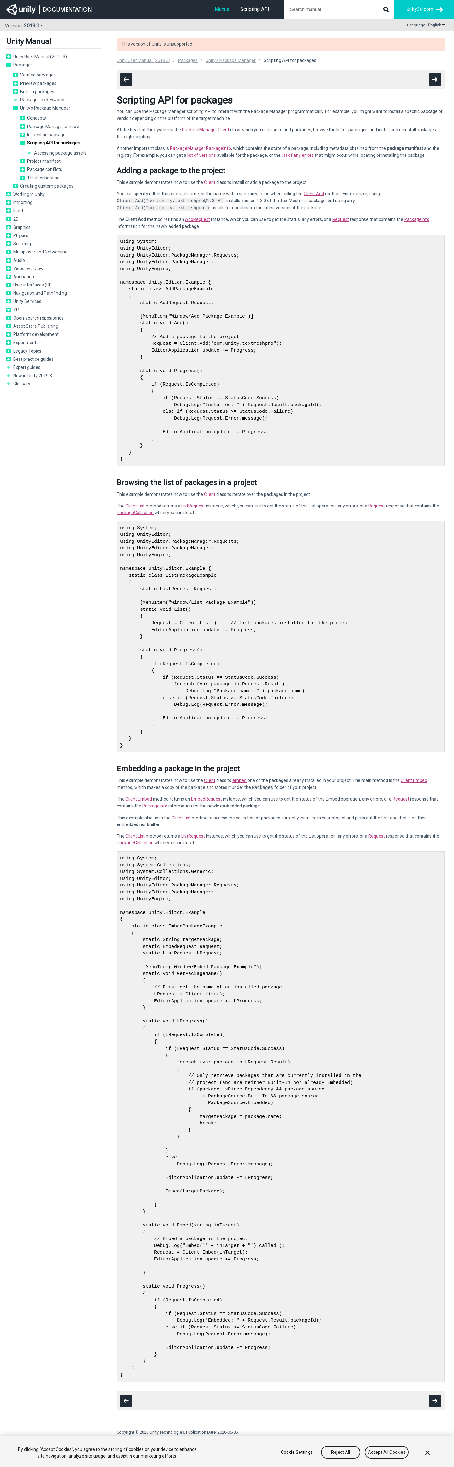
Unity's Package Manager (45, 107)
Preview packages (38, 83)
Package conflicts (44, 169)
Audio (19, 260)
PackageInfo (416, 219)
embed (239, 780)
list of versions (201, 155)
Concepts (36, 118)
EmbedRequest (206, 798)
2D (16, 219)
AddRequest (197, 219)
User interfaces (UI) (32, 284)
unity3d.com (420, 9)
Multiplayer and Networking (40, 251)
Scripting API (254, 9)
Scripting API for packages (53, 142)
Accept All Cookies (387, 1452)
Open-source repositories (38, 317)
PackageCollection (135, 512)
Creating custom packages (46, 186)
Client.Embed (414, 780)
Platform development (36, 334)
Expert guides (26, 367)
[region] (227, 1451)
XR (16, 309)
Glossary (21, 383)
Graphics (22, 227)
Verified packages (38, 74)
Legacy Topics (27, 351)
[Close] (427, 1453)
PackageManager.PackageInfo (200, 148)
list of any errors (298, 155)
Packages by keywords (43, 99)
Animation (23, 276)
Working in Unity (29, 194)
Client (209, 182)
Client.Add (314, 193)
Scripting (22, 243)
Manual (222, 9)
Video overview (28, 268)
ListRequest (193, 505)
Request (340, 219)
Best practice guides (33, 359)
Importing (22, 202)
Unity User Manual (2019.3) (40, 56)
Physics (20, 235)
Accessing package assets (60, 153)
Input (18, 210)
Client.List (135, 505)
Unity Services (27, 301)
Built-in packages (37, 91)
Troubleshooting (43, 177)
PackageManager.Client (205, 129)
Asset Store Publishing (35, 326)
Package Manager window (53, 126)
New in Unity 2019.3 (32, 375)
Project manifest (44, 161)
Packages (23, 64)
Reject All (340, 1452)
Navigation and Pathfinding (40, 293)
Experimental (26, 342)
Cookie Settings (297, 1452)
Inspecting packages (47, 134)
